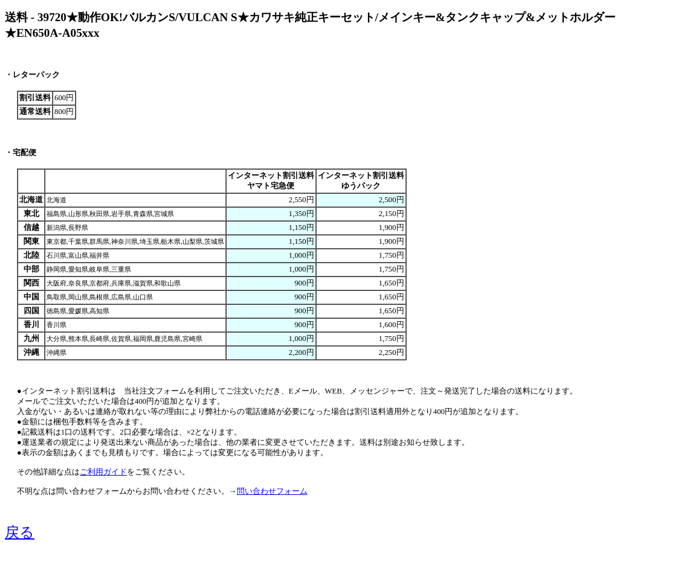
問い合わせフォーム (272, 491)
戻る (19, 532)
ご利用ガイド (103, 472)
